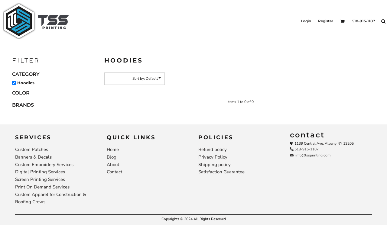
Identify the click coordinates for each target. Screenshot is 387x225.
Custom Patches (31, 149)
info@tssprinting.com (310, 155)
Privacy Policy (212, 157)
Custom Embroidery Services (44, 165)
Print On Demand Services (42, 187)
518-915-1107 (304, 149)
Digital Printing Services (40, 172)
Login (306, 21)
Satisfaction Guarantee (221, 172)
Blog (111, 157)
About (113, 165)
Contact (114, 172)
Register (325, 21)
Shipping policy (214, 165)
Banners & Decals (33, 157)
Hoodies (25, 82)
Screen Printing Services (40, 179)
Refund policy (212, 149)
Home (113, 149)
